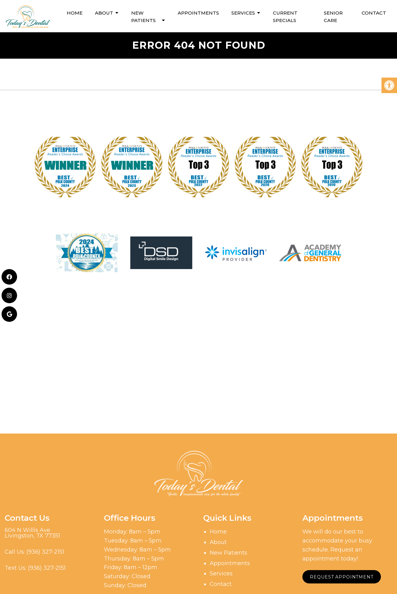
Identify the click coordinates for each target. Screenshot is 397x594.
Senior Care (333, 15)
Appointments (198, 12)
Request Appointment (342, 576)
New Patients (143, 15)
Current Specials (285, 15)
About (104, 12)
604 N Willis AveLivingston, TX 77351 (32, 532)
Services (243, 12)
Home (75, 12)
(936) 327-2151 (45, 551)
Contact (374, 12)
